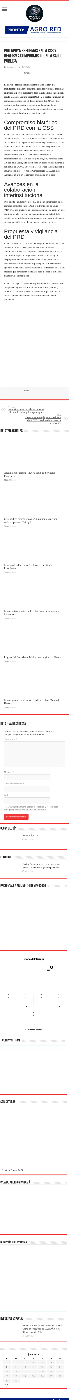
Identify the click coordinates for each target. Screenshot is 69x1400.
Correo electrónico (14, 783)
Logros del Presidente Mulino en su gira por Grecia (32, 657)
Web (6, 795)
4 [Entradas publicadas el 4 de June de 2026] (33, 1244)
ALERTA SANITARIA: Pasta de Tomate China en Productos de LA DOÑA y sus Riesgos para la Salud (42, 1210)
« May (5, 1266)
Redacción (11, 67)
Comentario (10, 739)
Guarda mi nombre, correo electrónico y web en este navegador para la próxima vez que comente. (31, 808)
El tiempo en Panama (33, 1029)
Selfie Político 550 (31, 835)
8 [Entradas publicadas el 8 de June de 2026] (7, 1248)
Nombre (9, 772)
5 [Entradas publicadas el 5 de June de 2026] (42, 1244)
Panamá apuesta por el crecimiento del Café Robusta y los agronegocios (26, 410)
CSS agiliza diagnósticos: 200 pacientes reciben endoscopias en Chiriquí (31, 520)
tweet (26, 72)
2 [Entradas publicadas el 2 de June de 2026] (15, 1244)
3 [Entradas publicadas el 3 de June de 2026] (24, 1244)
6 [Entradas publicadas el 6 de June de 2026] (51, 1244)
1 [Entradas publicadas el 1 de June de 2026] (7, 1244)
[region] (33, 1073)
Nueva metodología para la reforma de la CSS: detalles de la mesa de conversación (42, 419)
